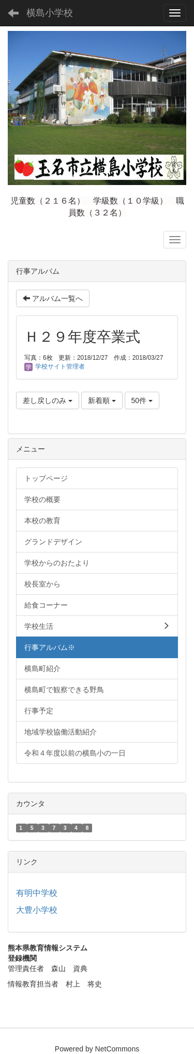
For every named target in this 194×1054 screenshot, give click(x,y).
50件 (142, 400)
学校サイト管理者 (54, 366)
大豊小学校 (36, 910)
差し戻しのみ (47, 400)
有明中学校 (36, 893)
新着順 (102, 400)
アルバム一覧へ (53, 298)
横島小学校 (49, 13)
